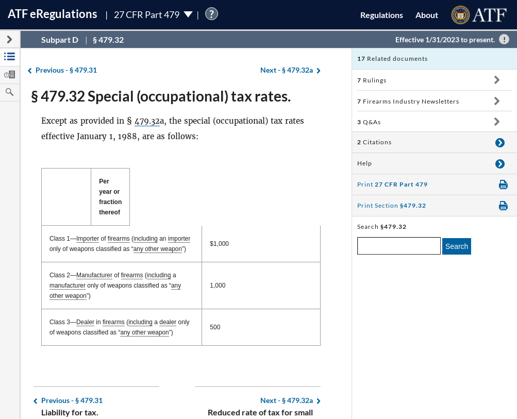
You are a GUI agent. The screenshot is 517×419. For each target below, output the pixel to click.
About (426, 15)
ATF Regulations (52, 14)
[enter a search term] (399, 246)
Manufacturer (94, 254)
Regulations (381, 15)
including (146, 218)
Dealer (85, 291)
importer (180, 218)
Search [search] (456, 246)
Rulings (372, 80)
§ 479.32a (286, 70)
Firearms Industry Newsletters (408, 101)
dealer (168, 291)
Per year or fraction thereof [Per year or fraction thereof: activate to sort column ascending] (288, 186)
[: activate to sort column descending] (150, 187)
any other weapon (111, 228)
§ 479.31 (66, 70)
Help (364, 163)
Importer (87, 218)
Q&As (369, 122)
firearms (119, 218)
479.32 (147, 121)
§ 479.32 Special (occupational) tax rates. (161, 96)
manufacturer (197, 254)
